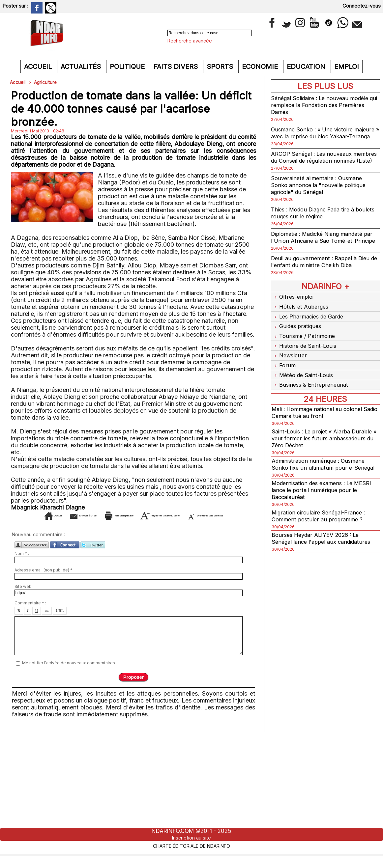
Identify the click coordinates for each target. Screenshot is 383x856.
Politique (128, 66)
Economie (261, 66)
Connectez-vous (361, 6)
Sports (221, 66)
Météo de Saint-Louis (305, 385)
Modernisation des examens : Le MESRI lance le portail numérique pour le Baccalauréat (323, 505)
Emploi (346, 66)
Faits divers (177, 66)
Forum (284, 376)
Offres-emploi (294, 317)
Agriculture (46, 82)
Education (307, 66)
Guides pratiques (298, 342)
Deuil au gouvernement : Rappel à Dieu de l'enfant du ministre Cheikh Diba (324, 282)
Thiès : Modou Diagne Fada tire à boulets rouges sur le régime (316, 227)
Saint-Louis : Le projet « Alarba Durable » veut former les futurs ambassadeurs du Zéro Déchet (315, 446)
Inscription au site (191, 837)
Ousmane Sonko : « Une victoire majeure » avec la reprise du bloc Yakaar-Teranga (316, 136)
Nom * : (22, 563)
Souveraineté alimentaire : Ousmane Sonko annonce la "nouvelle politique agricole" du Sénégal (321, 198)
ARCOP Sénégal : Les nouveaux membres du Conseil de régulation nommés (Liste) (317, 167)
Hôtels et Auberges (301, 325)
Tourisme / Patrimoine (305, 351)
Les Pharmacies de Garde (310, 334)
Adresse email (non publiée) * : (44, 579)
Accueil (39, 66)
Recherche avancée (189, 40)
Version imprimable (146, 515)
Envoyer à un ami (79, 515)
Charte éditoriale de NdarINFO (191, 845)
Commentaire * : (30, 612)
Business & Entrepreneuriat (311, 394)
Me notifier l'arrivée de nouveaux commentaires (68, 672)
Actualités (82, 66)
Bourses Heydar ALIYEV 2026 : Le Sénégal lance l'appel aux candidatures (325, 554)
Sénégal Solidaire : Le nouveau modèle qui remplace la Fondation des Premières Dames (323, 105)
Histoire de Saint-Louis (306, 359)
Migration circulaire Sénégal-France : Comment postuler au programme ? (321, 531)
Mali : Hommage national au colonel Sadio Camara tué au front (320, 421)
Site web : (24, 596)
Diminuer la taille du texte (144, 525)
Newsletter (290, 368)
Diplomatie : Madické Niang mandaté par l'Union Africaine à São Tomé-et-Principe (321, 254)
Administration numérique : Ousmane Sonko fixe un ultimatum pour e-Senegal (321, 476)
